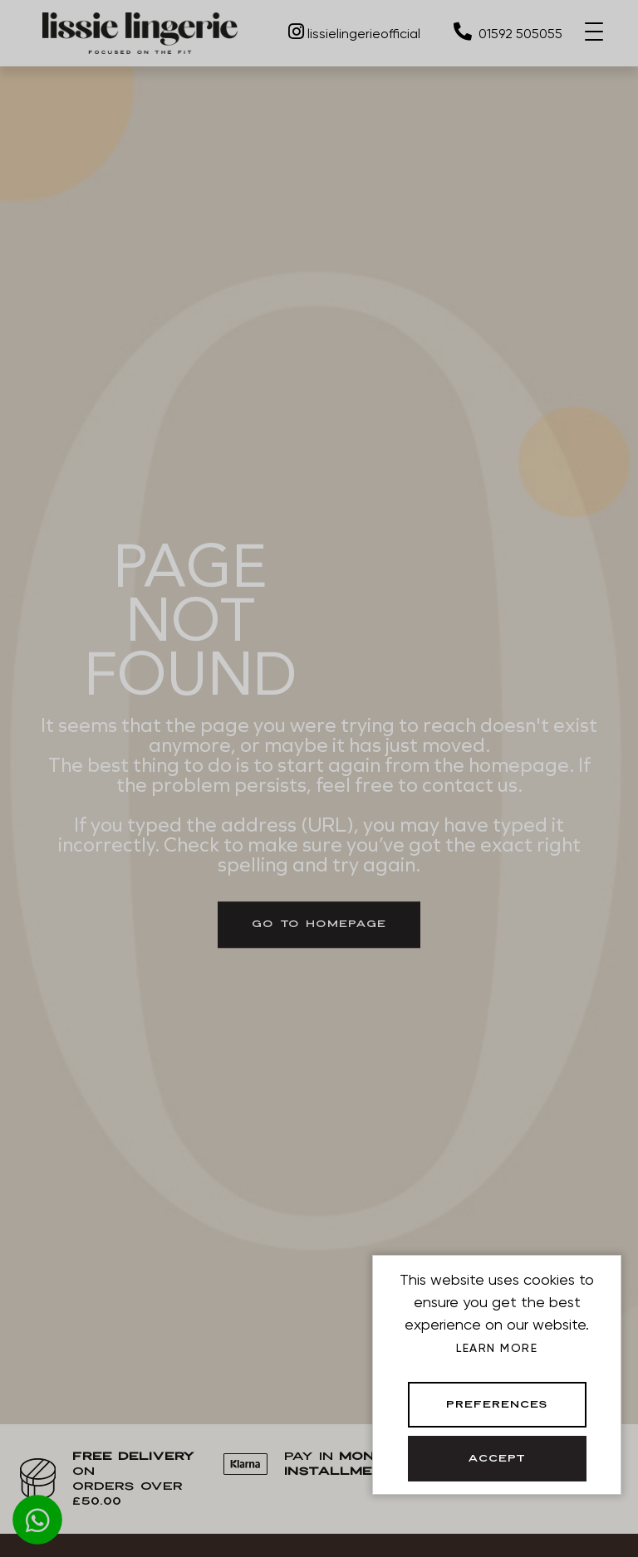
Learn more (496, 1347)
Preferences (497, 1405)
